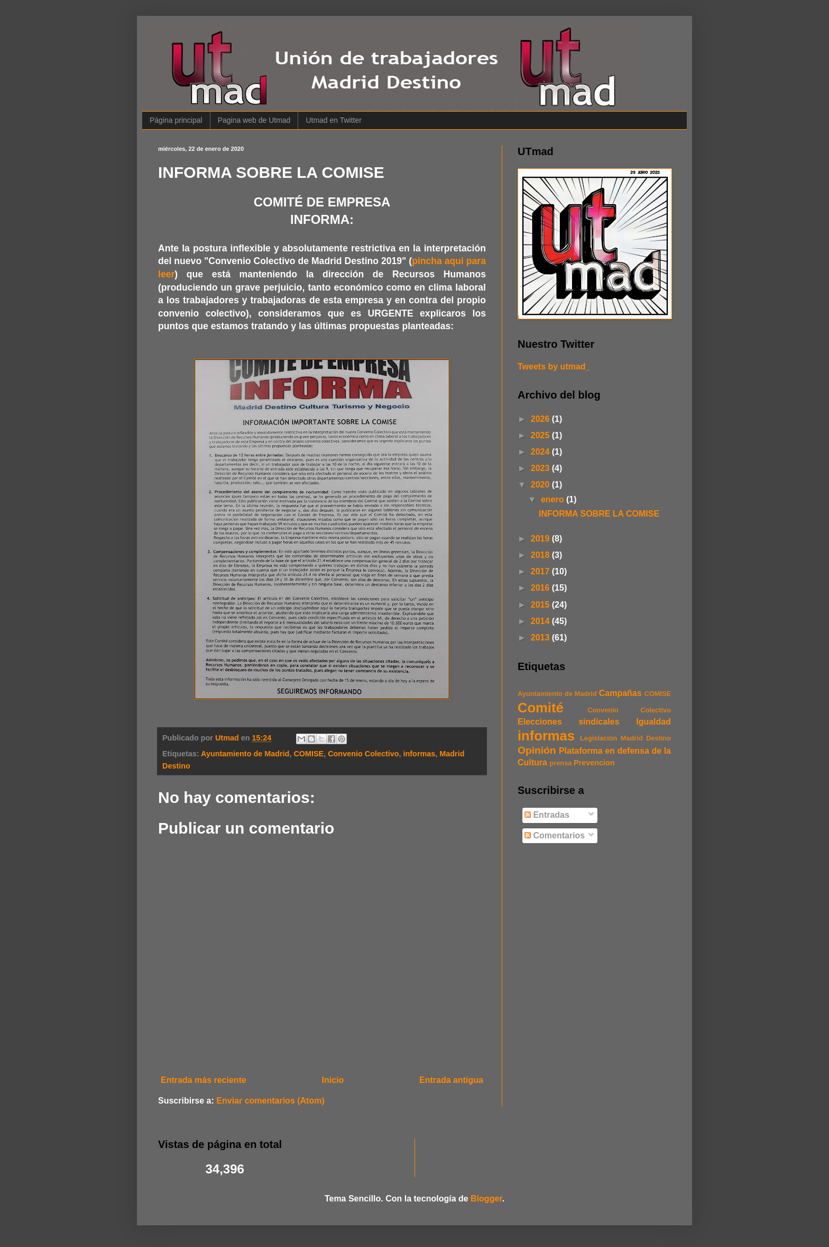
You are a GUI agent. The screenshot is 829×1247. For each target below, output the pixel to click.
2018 (541, 554)
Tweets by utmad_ (554, 366)
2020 (541, 484)
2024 (541, 451)
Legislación (598, 738)
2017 (541, 571)
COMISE (308, 753)
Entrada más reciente (203, 1080)
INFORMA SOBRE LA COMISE (599, 513)
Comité (541, 707)
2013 (541, 637)
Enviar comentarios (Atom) (270, 1100)
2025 (541, 435)
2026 (541, 418)
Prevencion (594, 762)
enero (553, 499)
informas (419, 753)
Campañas (620, 693)
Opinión (537, 750)
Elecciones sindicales (569, 721)
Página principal (176, 120)
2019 (541, 538)
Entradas (546, 814)
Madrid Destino (646, 738)
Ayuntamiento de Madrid (245, 753)
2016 (541, 587)
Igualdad (653, 721)
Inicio (333, 1080)
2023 (541, 468)
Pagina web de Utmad (254, 120)
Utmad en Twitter (334, 120)
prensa (560, 763)
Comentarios (554, 835)
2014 (541, 621)
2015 (541, 604)
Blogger (486, 1198)
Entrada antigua (451, 1080)
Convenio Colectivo (363, 753)
